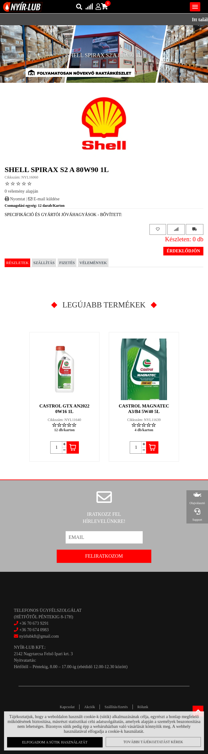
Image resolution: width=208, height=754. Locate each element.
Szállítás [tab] (44, 262)
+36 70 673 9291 (34, 623)
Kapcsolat (67, 707)
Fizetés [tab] (67, 262)
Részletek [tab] (17, 262)
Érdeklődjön (183, 251)
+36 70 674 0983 (34, 630)
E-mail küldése (43, 199)
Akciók (89, 707)
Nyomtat (15, 199)
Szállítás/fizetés (116, 707)
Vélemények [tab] (93, 262)
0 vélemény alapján (21, 191)
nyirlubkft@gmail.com (36, 636)
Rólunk (142, 707)
